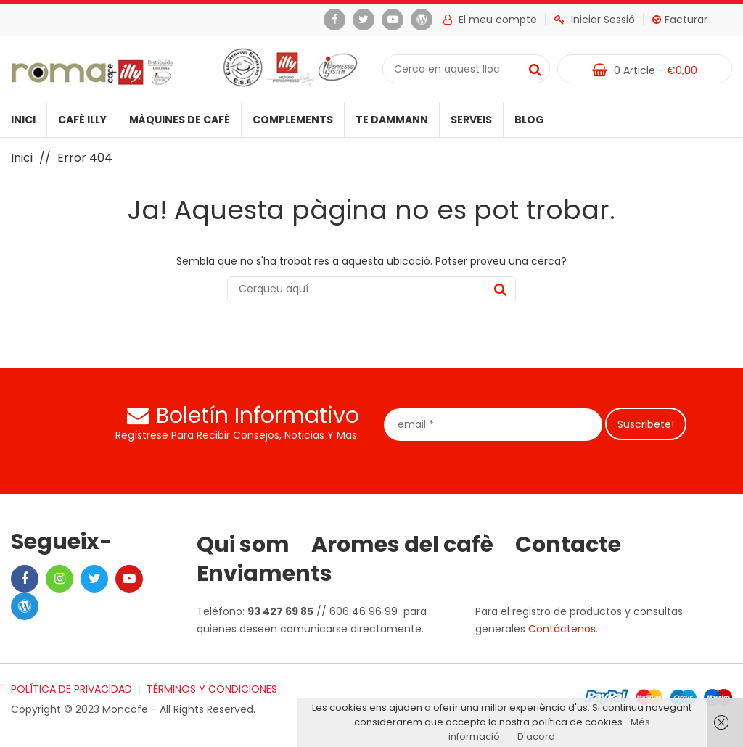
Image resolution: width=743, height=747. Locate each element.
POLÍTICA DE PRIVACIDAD (71, 689)
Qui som (243, 544)
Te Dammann (392, 119)
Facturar (679, 19)
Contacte (568, 544)
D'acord (536, 736)
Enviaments (264, 573)
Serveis (471, 119)
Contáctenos (562, 629)
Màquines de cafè (179, 119)
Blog (529, 119)
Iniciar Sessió (594, 19)
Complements (293, 119)
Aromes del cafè (402, 544)
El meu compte (490, 19)
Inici (23, 119)
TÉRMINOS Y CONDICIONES (212, 689)
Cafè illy (82, 119)
